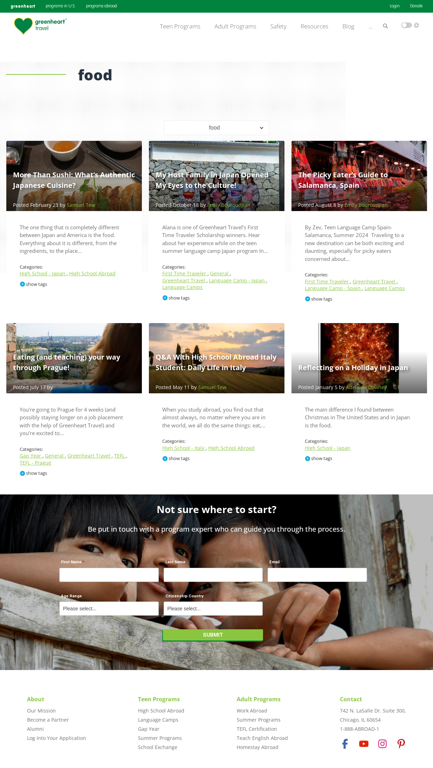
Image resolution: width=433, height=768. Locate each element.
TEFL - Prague (35, 462)
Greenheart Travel (184, 280)
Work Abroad (252, 710)
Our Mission (41, 710)
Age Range (71, 596)
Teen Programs (180, 26)
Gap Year (31, 455)
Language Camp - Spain (333, 288)
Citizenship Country (184, 596)
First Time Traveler (185, 273)
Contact (351, 699)
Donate (416, 6)
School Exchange (157, 747)
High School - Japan (43, 273)
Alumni (35, 729)
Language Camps (182, 287)
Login (395, 6)
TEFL (120, 455)
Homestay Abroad (257, 747)
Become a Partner (48, 719)
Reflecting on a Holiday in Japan (353, 367)
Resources (314, 26)
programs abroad (101, 6)
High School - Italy (184, 448)
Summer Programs (160, 738)
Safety (278, 26)
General (220, 273)
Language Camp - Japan (237, 280)
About (35, 699)
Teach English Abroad (262, 738)
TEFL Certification (257, 729)
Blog (348, 26)
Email (274, 562)
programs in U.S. (61, 6)
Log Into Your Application (56, 738)
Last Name (175, 562)
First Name (71, 562)
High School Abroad (92, 273)
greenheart (23, 6)
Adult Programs (235, 26)
